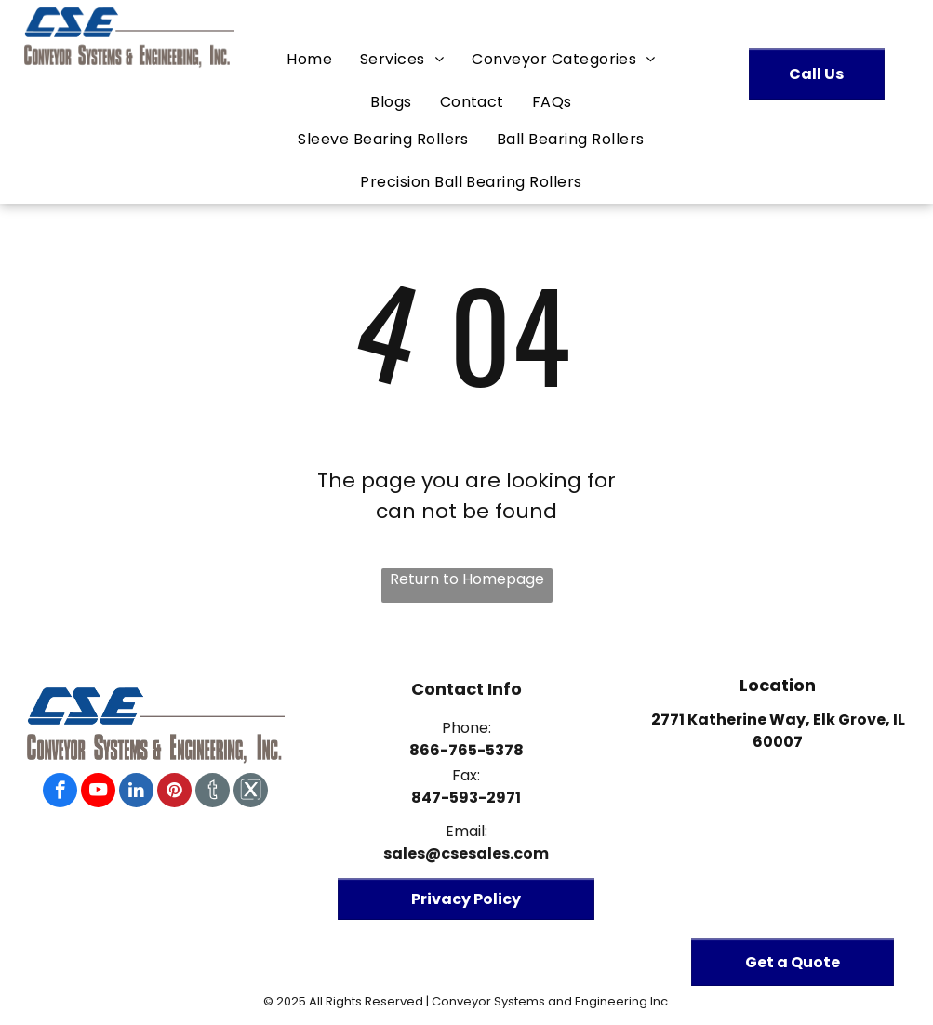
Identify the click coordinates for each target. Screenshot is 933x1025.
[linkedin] (136, 792)
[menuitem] (309, 60)
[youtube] (98, 792)
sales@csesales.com (466, 853)
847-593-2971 (466, 797)
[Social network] (212, 792)
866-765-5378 (466, 750)
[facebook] (60, 792)
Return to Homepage (467, 579)
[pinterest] (174, 792)
